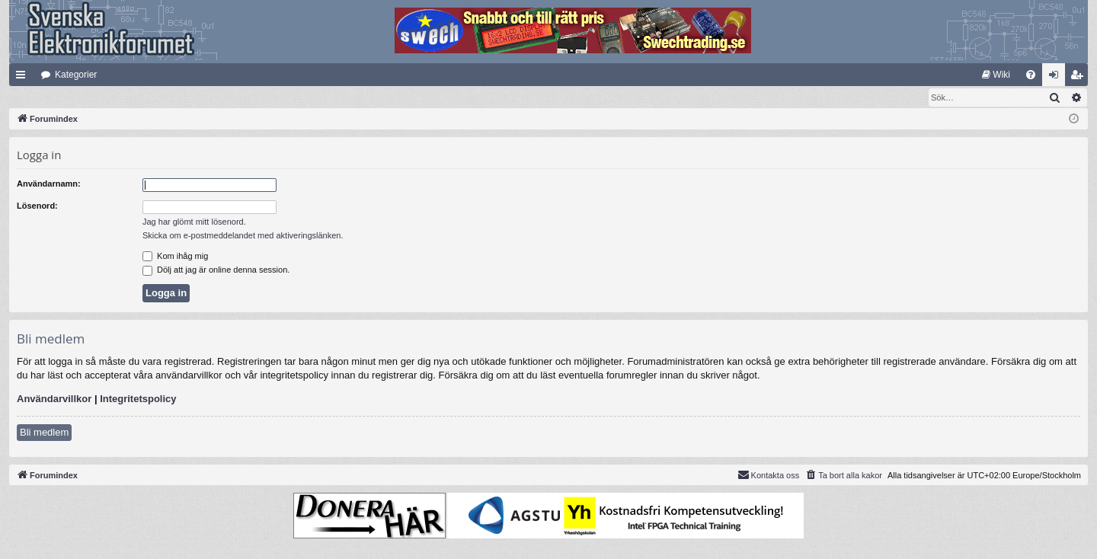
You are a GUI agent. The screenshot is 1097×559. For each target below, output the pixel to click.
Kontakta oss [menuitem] (768, 475)
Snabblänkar (23, 77)
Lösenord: (37, 206)
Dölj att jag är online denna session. (215, 270)
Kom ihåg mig (175, 256)
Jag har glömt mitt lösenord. (194, 222)
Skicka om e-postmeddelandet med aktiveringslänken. (243, 236)
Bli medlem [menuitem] (1080, 77)
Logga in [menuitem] (1057, 77)
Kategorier (76, 74)
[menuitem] (996, 74)
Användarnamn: (49, 184)
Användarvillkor (54, 399)
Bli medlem (44, 433)
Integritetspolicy (138, 399)
